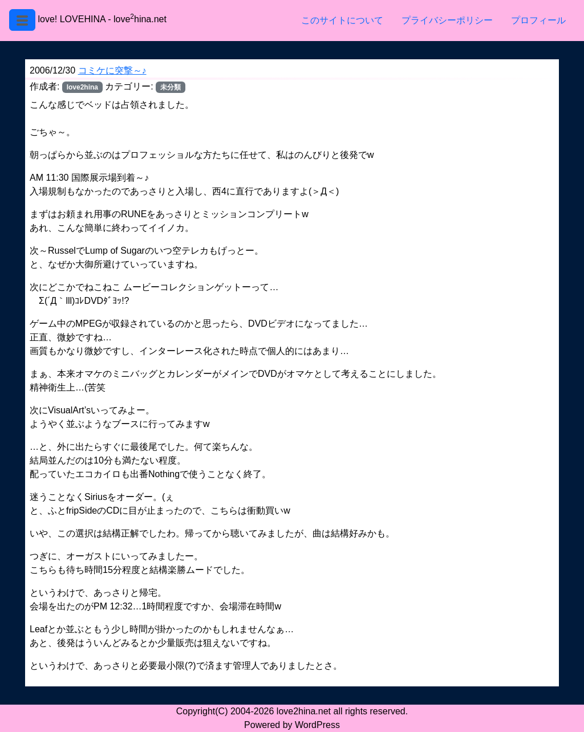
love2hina (82, 87)
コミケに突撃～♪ (112, 70)
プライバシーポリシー (447, 20)
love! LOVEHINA (71, 19)
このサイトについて (342, 20)
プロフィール (538, 20)
